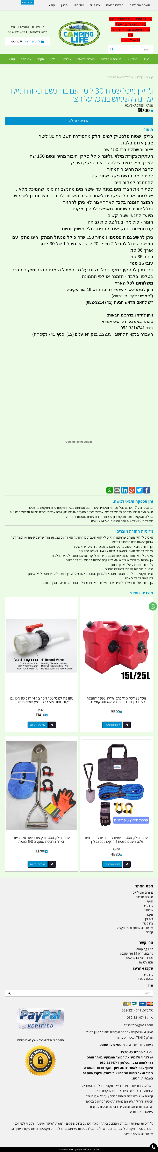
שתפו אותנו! (145, 979)
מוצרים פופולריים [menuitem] (111, 59)
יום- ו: (118, 1065)
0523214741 (135, 958)
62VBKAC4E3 (134, 105)
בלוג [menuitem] (52, 59)
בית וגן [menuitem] (149, 919)
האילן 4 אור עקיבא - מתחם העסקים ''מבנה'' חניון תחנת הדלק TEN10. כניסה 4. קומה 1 (119, 1034)
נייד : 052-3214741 (140, 1017)
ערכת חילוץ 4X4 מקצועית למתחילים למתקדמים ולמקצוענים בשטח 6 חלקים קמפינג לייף (116, 840)
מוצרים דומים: (141, 592)
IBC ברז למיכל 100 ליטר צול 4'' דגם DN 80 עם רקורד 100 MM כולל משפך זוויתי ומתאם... (41, 700)
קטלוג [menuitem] (132, 59)
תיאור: (148, 129)
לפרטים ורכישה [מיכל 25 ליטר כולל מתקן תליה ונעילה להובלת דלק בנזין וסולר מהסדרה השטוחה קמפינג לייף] (112, 725)
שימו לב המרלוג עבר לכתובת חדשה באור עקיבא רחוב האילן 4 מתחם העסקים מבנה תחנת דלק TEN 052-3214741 (130, 29)
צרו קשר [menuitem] (26, 59)
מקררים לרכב (127, 1128)
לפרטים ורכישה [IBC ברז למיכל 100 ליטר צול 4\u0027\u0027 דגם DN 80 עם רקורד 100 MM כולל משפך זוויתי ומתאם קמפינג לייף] (37, 725)
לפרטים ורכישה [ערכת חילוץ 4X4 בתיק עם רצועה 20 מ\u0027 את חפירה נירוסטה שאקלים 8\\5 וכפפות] (37, 864)
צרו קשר (146, 943)
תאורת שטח (144, 1128)
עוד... (148, 986)
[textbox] (117, 1062)
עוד (11, 59)
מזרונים (112, 1128)
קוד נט (73, 1149)
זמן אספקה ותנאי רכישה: (133, 501)
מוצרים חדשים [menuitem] (86, 59)
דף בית (149, 77)
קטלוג (140, 77)
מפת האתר (144, 886)
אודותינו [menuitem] (66, 59)
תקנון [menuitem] (40, 59)
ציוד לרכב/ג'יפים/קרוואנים (120, 77)
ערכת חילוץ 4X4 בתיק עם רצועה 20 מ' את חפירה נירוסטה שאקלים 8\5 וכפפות (42, 840)
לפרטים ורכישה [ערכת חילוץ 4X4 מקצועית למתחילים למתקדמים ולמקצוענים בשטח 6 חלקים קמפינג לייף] (112, 864)
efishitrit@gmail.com (138, 1025)
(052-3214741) (98, 302)
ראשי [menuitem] (147, 59)
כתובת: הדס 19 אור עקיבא (136, 953)
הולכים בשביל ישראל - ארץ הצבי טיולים (40, 1040)
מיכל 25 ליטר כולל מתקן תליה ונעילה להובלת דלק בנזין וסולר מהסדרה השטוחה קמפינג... (116, 700)
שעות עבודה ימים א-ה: (126, 1045)
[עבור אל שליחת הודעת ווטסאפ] (153, 606)
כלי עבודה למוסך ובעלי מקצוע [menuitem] (135, 928)
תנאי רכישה (146, 962)
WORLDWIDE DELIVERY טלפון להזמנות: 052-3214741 (27, 29)
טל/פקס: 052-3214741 (137, 1010)
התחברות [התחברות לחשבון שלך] (27, 2)
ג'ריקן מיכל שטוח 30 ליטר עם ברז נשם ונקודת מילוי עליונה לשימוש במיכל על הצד (81, 95)
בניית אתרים (64, 1149)
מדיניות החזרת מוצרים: (134, 531)
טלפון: (149, 958)
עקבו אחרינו (143, 969)
